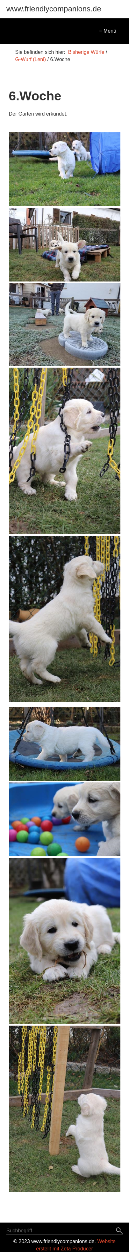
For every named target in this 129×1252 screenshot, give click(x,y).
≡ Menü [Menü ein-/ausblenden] (107, 31)
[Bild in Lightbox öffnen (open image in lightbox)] (64, 169)
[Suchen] (119, 1231)
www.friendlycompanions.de (53, 8)
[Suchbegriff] (64, 1231)
